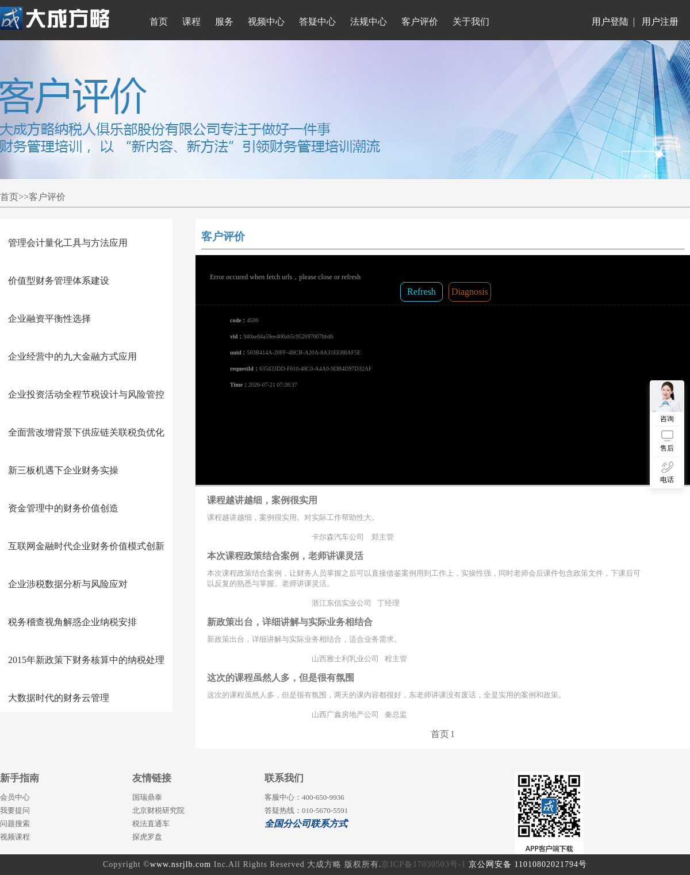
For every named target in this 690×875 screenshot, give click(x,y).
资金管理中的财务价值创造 (63, 508)
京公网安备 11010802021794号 (528, 864)
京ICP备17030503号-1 (423, 864)
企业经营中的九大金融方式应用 (72, 356)
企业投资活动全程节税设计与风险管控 (86, 394)
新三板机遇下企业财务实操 (63, 470)
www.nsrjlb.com (180, 864)
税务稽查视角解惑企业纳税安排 (72, 622)
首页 (440, 734)
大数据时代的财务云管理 (58, 698)
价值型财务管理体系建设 (58, 281)
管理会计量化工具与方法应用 (68, 243)
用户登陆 (610, 21)
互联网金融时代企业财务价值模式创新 (86, 546)
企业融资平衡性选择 (49, 318)
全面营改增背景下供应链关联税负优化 (86, 432)
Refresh (421, 291)
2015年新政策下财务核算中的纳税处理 (86, 660)
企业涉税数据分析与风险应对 (68, 584)
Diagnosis (469, 291)
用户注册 (660, 21)
